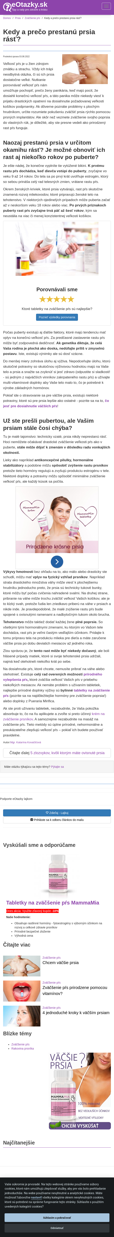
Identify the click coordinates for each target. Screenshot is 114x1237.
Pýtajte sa (57, 766)
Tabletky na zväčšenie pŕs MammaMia (52, 903)
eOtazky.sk (29, 4)
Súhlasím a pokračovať (57, 1217)
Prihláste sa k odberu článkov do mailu (57, 820)
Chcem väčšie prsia (60, 962)
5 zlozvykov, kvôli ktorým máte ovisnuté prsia (67, 753)
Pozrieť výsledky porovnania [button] (57, 317)
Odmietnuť (57, 1228)
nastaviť (36, 1197)
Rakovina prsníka (22, 1048)
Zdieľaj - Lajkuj (57, 813)
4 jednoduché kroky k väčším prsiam (75, 1012)
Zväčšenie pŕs (51, 957)
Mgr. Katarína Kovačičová (25, 742)
